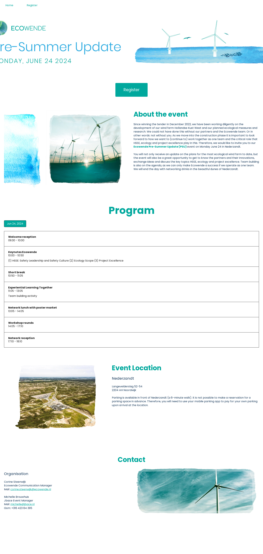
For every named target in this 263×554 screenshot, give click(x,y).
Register (32, 5)
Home (9, 5)
